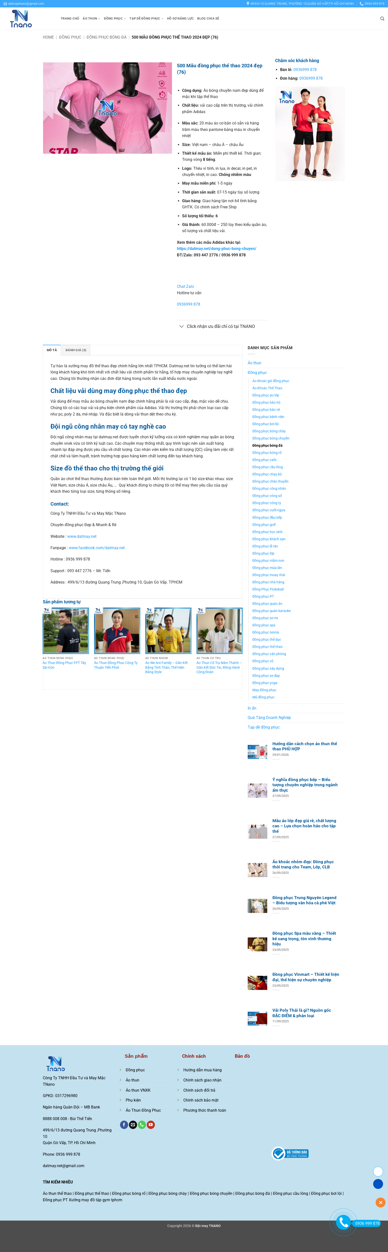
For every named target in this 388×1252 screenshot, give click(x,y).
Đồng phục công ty (266, 503)
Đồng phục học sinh (267, 532)
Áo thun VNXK (138, 1090)
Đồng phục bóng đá (106, 37)
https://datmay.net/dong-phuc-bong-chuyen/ (216, 248)
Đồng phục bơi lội (265, 424)
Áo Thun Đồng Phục (143, 1110)
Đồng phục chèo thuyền (270, 481)
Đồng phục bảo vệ (266, 410)
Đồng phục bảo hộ (266, 402)
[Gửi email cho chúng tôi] (133, 1125)
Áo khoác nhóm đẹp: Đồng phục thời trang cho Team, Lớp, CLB (303, 864)
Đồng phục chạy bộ (267, 474)
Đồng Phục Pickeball (268, 589)
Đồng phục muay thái (268, 575)
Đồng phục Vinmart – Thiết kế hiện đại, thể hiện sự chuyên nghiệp (305, 977)
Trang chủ (70, 18)
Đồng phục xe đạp (266, 676)
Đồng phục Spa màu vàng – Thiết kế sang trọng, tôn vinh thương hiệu (304, 938)
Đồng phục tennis (265, 632)
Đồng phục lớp (263, 553)
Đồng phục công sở (267, 496)
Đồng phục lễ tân (265, 546)
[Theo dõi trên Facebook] (124, 1125)
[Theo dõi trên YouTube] (151, 1125)
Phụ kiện (133, 1100)
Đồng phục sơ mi (265, 618)
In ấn (252, 708)
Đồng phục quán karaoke (271, 611)
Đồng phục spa (263, 625)
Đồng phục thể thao (267, 647)
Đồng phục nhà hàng (268, 582)
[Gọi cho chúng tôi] (142, 1125)
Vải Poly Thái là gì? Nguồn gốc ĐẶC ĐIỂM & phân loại (301, 1013)
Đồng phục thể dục (266, 640)
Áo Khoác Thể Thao (267, 388)
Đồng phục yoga (264, 683)
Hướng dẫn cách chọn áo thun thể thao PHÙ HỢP (304, 746)
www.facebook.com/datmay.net (97, 547)
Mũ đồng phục (263, 697)
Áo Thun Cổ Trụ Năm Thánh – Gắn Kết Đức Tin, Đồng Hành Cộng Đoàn (219, 667)
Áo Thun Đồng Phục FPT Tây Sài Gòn (64, 665)
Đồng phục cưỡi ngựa (268, 510)
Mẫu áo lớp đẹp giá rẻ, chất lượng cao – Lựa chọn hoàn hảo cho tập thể (304, 826)
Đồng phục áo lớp (265, 395)
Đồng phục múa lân (267, 568)
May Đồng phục (264, 690)
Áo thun (91, 18)
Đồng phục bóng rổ (267, 453)
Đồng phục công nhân (269, 489)
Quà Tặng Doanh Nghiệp (269, 717)
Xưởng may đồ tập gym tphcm (95, 1200)
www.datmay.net (82, 536)
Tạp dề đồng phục (146, 18)
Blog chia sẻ (208, 18)
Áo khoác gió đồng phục (270, 381)
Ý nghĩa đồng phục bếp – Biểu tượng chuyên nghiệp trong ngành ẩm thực (305, 785)
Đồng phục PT (263, 596)
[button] (24, 3)
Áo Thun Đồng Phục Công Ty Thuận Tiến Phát (116, 665)
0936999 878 (188, 304)
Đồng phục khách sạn (269, 539)
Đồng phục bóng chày (269, 431)
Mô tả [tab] (52, 350)
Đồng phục (115, 18)
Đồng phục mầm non (268, 561)
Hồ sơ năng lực (180, 18)
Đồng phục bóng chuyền (271, 438)
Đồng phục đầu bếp (267, 518)
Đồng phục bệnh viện (268, 417)
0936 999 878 (366, 1223)
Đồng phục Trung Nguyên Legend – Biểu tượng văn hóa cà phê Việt (304, 900)
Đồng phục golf (264, 525)
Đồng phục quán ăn (267, 604)
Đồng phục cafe (264, 460)
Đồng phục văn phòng (269, 654)
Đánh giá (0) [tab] (76, 350)
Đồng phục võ (262, 661)
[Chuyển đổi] (182, 327)
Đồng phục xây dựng (268, 668)
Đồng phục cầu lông (267, 467)
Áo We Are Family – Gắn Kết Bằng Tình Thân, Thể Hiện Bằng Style (166, 667)
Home (48, 37)
